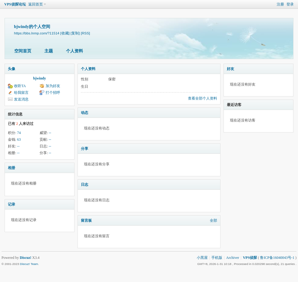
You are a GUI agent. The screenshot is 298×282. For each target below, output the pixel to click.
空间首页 (22, 51)
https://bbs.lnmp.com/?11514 (36, 33)
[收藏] (64, 33)
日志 (84, 184)
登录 (290, 4)
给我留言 (21, 92)
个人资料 (74, 51)
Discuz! (25, 258)
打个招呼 (53, 92)
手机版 (216, 258)
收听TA (20, 86)
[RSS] (85, 33)
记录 (11, 204)
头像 (11, 69)
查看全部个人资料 (202, 98)
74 (19, 133)
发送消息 (21, 99)
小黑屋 (202, 258)
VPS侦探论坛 (15, 4)
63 (19, 139)
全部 (213, 220)
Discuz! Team (29, 264)
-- (50, 133)
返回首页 (35, 4)
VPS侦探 (250, 258)
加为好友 (53, 86)
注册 (280, 4)
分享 (84, 148)
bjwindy (39, 78)
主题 (48, 51)
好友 (230, 69)
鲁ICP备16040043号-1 (277, 258)
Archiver (232, 258)
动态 (84, 113)
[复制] (75, 33)
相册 (11, 168)
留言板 (86, 220)
